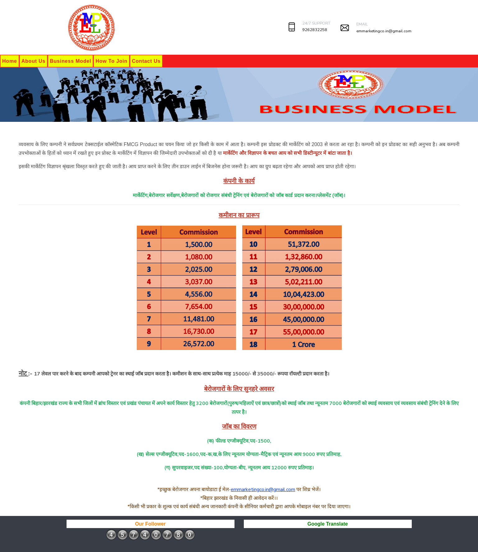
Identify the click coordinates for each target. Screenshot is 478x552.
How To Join (111, 61)
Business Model (70, 61)
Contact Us (146, 61)
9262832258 (314, 30)
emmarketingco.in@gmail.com (383, 31)
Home (9, 61)
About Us (33, 61)
